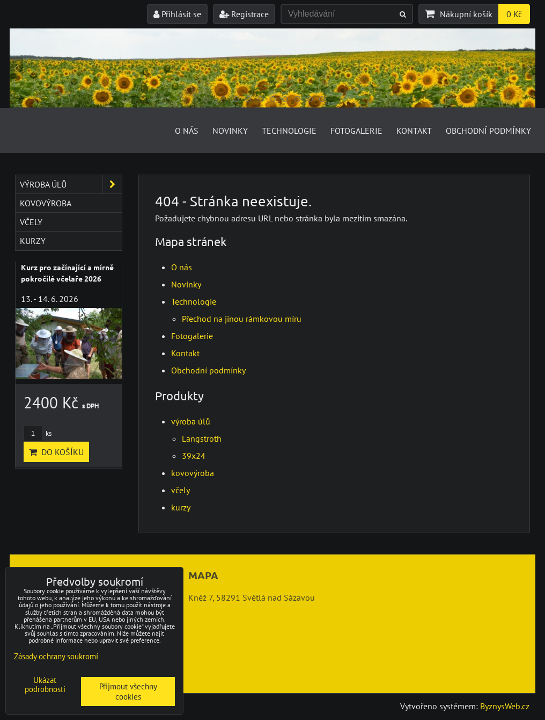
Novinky (230, 130)
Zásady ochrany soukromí (56, 656)
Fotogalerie (356, 130)
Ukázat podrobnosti (45, 685)
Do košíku (56, 452)
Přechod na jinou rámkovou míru (241, 318)
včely (180, 490)
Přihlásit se (177, 14)
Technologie (289, 130)
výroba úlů (190, 421)
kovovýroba (192, 472)
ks (37, 433)
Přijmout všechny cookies (128, 691)
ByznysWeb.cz (504, 706)
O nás (186, 130)
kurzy (180, 507)
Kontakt (414, 130)
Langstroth (202, 438)
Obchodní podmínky (488, 130)
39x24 (193, 455)
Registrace (244, 14)
